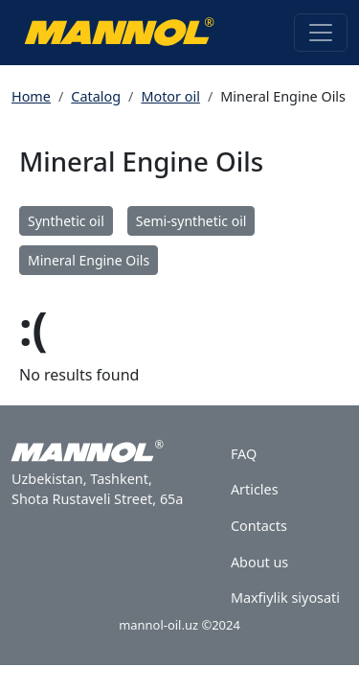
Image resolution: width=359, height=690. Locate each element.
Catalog (96, 96)
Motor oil (170, 96)
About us (259, 562)
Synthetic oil (66, 221)
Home (31, 96)
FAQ (244, 454)
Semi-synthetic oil (191, 221)
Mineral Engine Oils (88, 260)
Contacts (259, 526)
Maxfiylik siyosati (285, 597)
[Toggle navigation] (321, 32)
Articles (255, 489)
